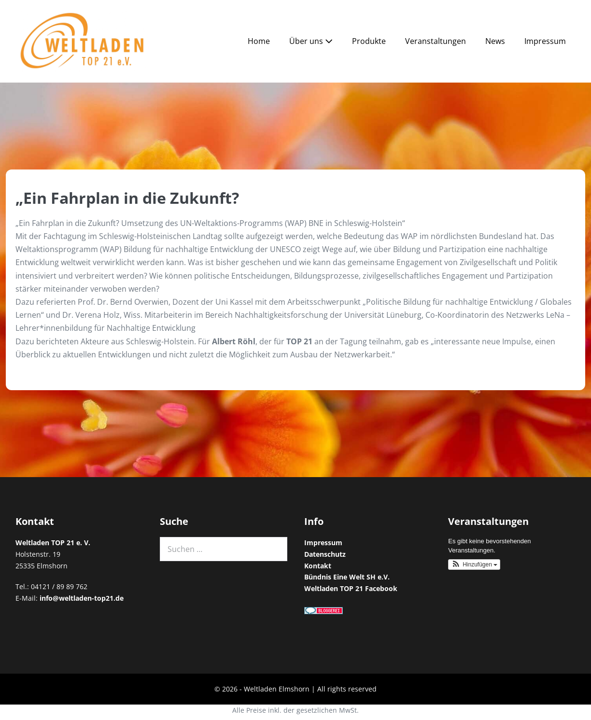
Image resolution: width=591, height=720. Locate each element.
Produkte (369, 41)
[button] (474, 564)
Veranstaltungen (435, 41)
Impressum (545, 41)
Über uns (311, 41)
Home (259, 41)
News (495, 41)
